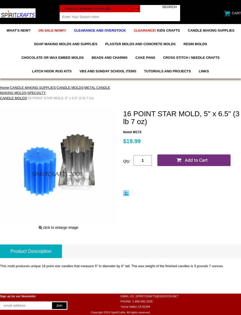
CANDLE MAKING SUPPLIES (211, 30)
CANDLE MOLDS (70, 88)
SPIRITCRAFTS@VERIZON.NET (157, 296)
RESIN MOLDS (195, 44)
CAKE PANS (145, 58)
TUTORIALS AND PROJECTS (167, 71)
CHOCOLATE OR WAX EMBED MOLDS (52, 58)
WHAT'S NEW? (19, 30)
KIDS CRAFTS (157, 30)
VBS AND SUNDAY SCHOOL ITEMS (107, 71)
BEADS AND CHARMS (110, 58)
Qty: (126, 161)
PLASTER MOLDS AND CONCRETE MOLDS (140, 44)
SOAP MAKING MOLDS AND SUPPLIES (65, 44)
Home (4, 88)
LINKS (204, 71)
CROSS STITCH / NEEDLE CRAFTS (191, 58)
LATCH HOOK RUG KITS (52, 71)
